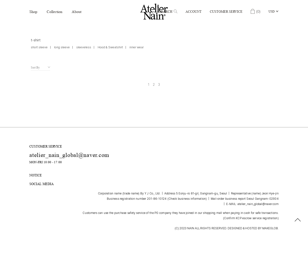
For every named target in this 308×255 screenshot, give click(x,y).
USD (272, 11)
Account (194, 11)
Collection (54, 11)
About (76, 11)
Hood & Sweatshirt (110, 47)
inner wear (136, 47)
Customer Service (226, 11)
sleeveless (83, 47)
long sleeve (62, 47)
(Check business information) (187, 198)
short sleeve (39, 47)
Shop (33, 11)
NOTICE (35, 175)
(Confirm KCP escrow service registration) (251, 218)
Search (168, 11)
